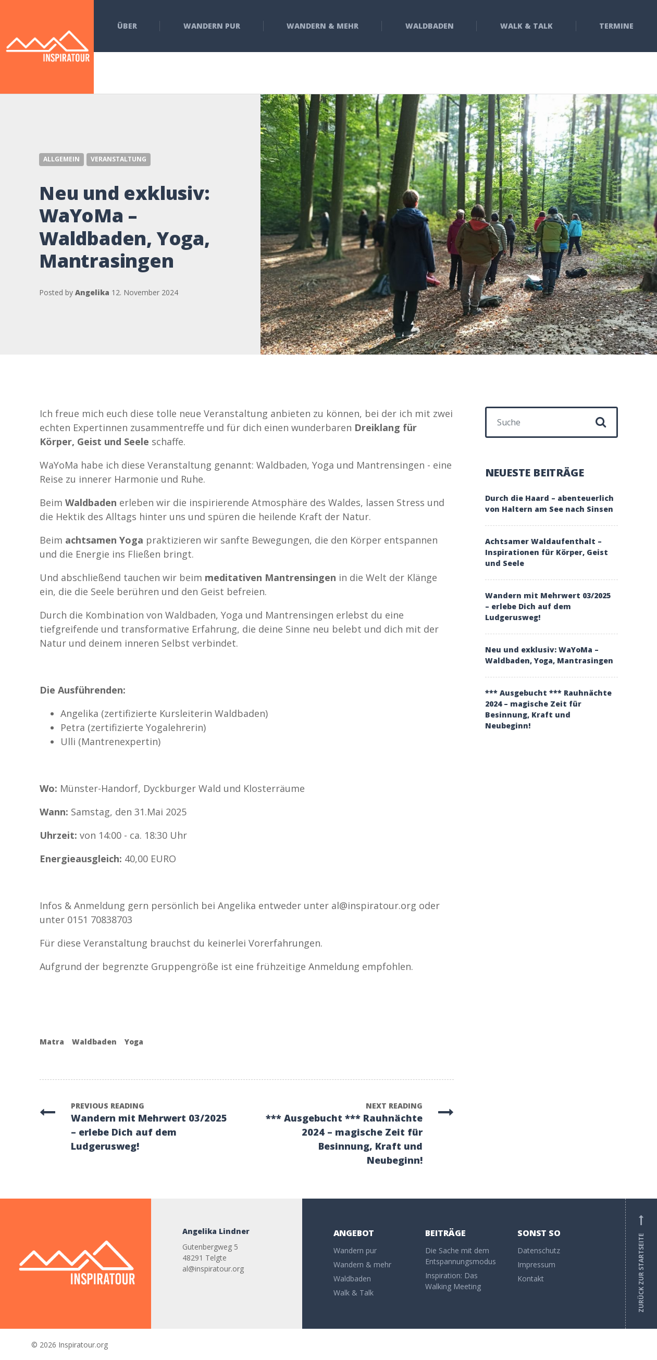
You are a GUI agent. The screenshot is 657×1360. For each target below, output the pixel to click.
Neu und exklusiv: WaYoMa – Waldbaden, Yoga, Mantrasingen (549, 655)
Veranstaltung (118, 159)
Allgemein (61, 159)
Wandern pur (211, 26)
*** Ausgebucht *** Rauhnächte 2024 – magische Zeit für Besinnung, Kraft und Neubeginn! (548, 709)
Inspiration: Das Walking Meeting (453, 1280)
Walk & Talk (526, 26)
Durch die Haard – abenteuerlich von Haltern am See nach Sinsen (549, 503)
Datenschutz (538, 1250)
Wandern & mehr (322, 26)
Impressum (536, 1264)
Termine (616, 26)
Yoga (134, 1042)
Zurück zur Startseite (641, 1263)
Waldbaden (429, 26)
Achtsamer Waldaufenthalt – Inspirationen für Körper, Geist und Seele (546, 552)
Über (127, 26)
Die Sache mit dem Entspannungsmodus (460, 1255)
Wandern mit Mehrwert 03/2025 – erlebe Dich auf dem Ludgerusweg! (548, 606)
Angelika (92, 292)
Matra (52, 1042)
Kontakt (530, 1278)
